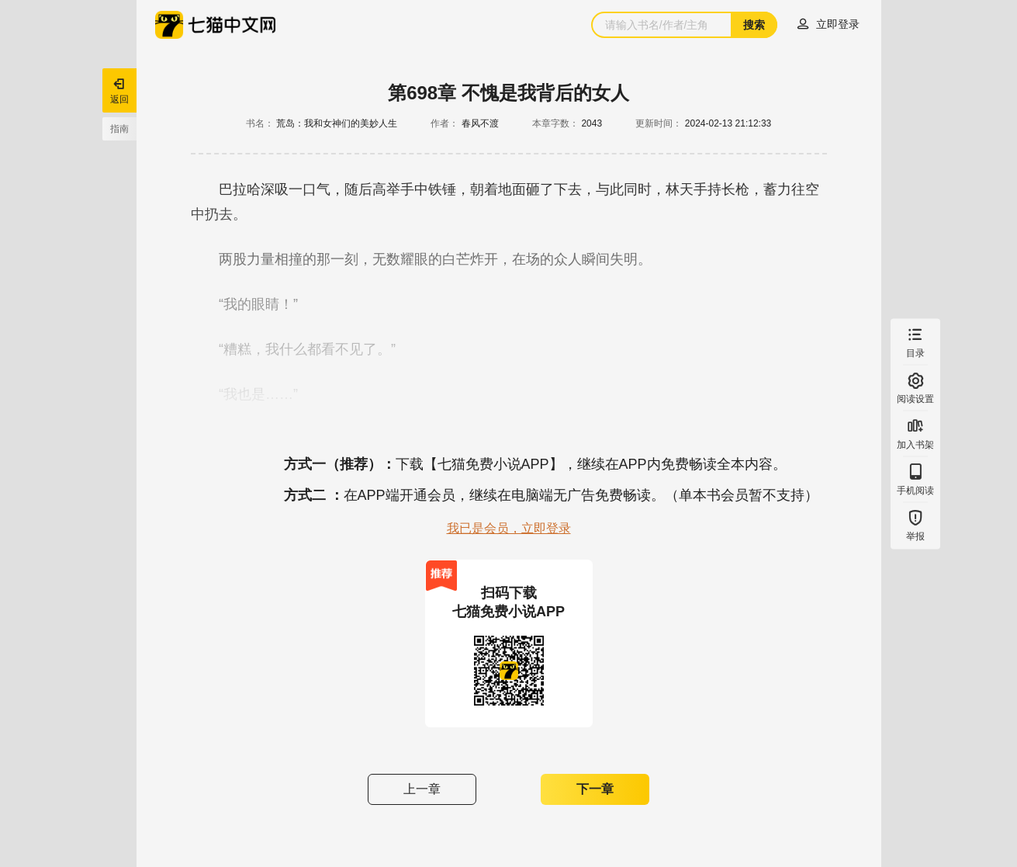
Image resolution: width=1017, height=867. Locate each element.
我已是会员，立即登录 (509, 528)
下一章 (595, 789)
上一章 (422, 789)
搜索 (754, 25)
